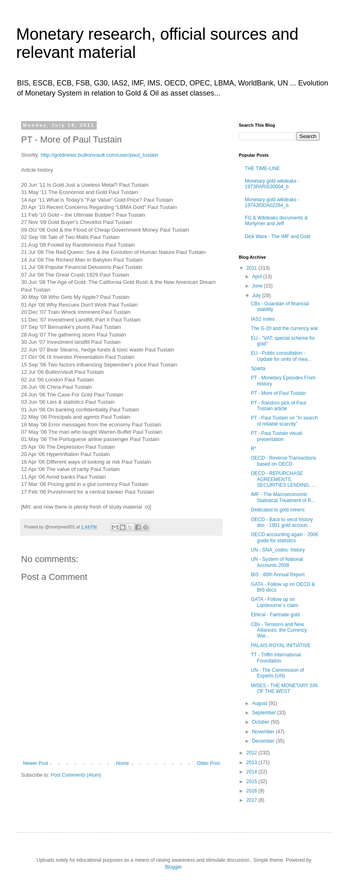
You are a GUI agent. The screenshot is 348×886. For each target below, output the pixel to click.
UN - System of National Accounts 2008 (277, 562)
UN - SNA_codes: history (278, 550)
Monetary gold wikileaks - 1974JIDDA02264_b (272, 202)
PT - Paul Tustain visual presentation (276, 436)
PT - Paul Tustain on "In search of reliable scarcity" (284, 420)
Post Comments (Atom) (76, 775)
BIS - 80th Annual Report (278, 574)
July (257, 295)
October (261, 722)
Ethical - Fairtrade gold (275, 615)
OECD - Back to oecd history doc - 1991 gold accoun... (282, 522)
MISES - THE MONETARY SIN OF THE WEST (284, 688)
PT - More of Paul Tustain (278, 393)
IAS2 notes (263, 319)
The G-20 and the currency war (284, 328)
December (264, 741)
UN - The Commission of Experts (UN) (277, 673)
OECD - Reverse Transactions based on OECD (283, 460)
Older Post (208, 763)
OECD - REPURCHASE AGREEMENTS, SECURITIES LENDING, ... (283, 479)
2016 (252, 791)
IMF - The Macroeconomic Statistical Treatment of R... (283, 497)
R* (253, 449)
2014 (252, 772)
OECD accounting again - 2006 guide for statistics (284, 537)
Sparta (258, 368)
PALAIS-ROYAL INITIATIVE (281, 645)
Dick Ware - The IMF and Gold (277, 236)
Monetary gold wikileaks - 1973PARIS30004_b (272, 184)
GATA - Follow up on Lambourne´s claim (274, 602)
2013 (252, 762)
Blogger (173, 867)
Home (122, 763)
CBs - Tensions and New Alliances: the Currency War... (279, 630)
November (264, 732)
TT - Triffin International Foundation (276, 657)
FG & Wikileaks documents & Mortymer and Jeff (276, 220)
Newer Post (35, 763)
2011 (252, 268)
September (264, 713)
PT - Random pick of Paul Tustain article (278, 405)
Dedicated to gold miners (278, 510)
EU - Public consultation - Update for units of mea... (281, 356)
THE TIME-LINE (262, 168)
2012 (252, 753)
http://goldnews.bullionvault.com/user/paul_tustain (99, 155)
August (260, 703)
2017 (252, 800)
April (257, 276)
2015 (252, 781)
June (258, 286)
